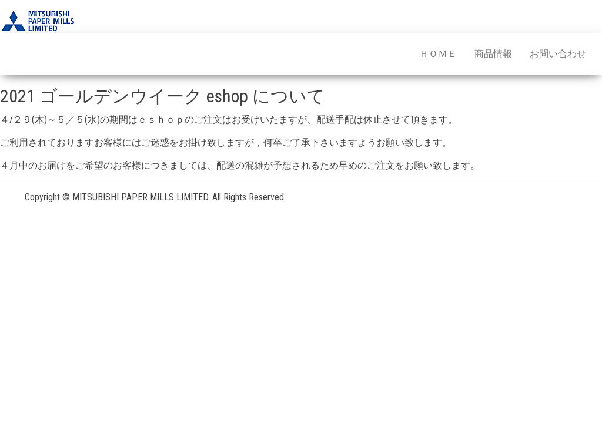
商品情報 (493, 53)
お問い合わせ (558, 53)
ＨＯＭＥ (438, 53)
